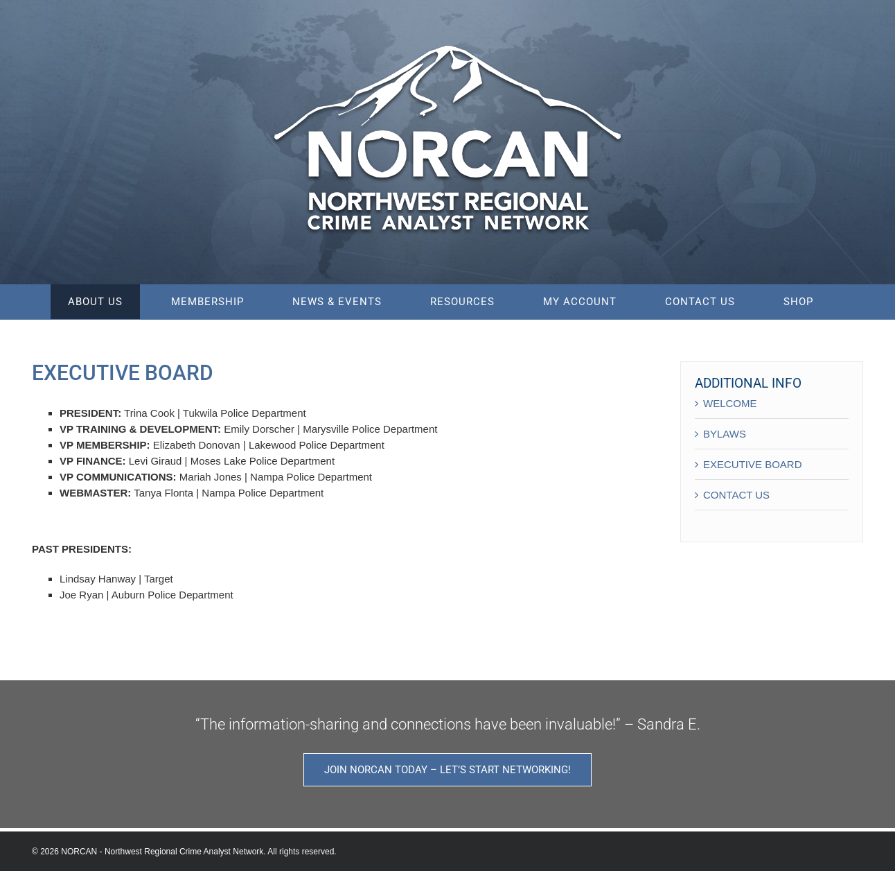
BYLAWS (724, 434)
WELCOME (730, 403)
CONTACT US (736, 495)
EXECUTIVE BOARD (752, 464)
